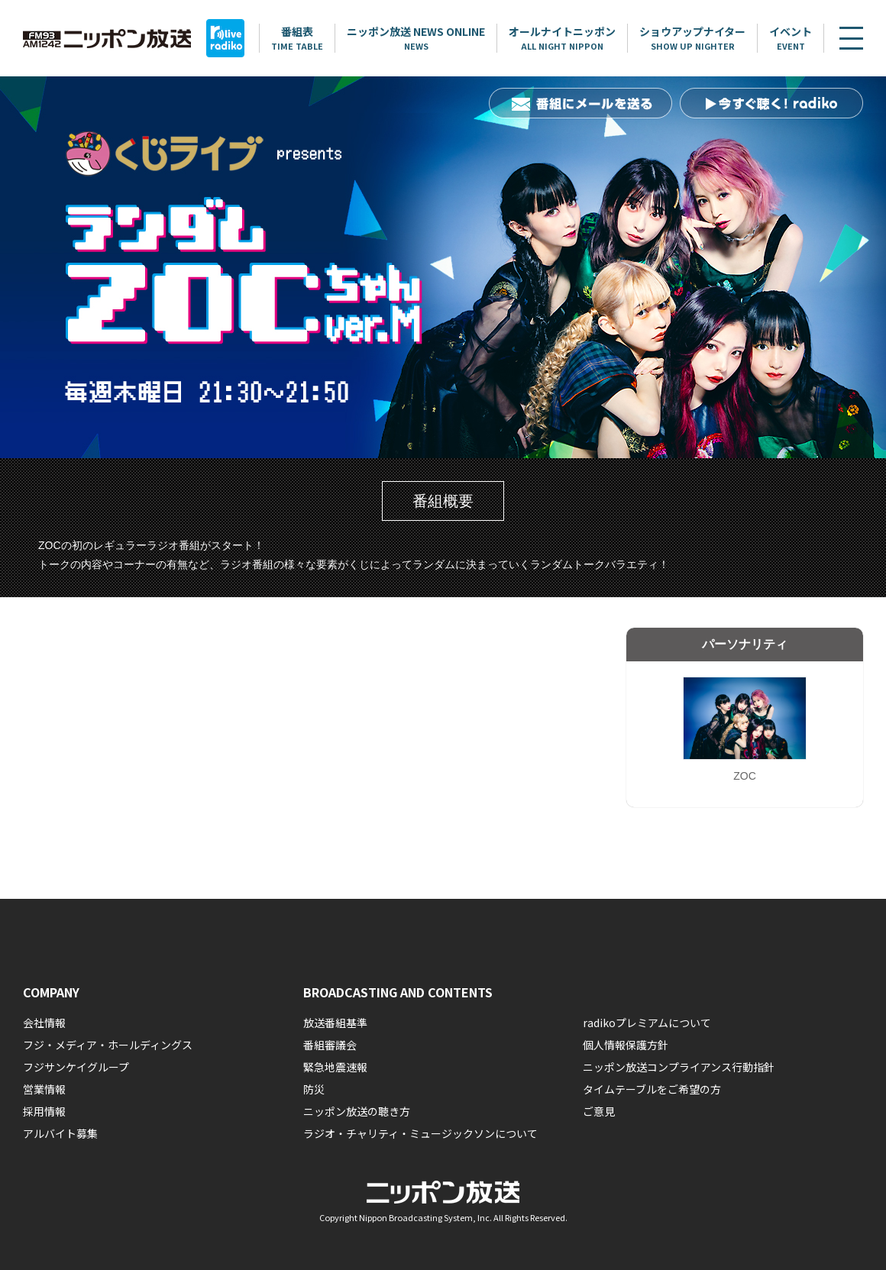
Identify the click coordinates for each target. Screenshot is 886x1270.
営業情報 (44, 1089)
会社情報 (44, 1022)
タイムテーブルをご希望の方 (652, 1089)
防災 (314, 1089)
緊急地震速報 (335, 1066)
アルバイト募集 (60, 1133)
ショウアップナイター (693, 38)
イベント (791, 38)
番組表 (298, 38)
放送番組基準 (335, 1022)
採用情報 (44, 1111)
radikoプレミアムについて (647, 1022)
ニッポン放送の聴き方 (356, 1111)
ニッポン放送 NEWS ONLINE (417, 38)
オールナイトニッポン (562, 38)
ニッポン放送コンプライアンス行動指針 (678, 1066)
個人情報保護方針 (625, 1044)
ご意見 (599, 1111)
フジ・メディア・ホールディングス (107, 1044)
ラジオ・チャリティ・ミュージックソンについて (420, 1133)
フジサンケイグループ (76, 1066)
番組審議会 (330, 1044)
